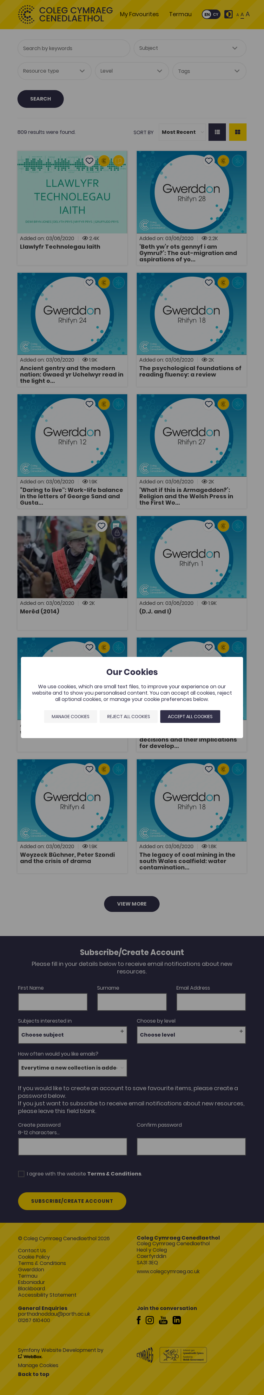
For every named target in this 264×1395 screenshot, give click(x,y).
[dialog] (132, 697)
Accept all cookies (190, 716)
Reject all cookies (128, 716)
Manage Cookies (70, 716)
